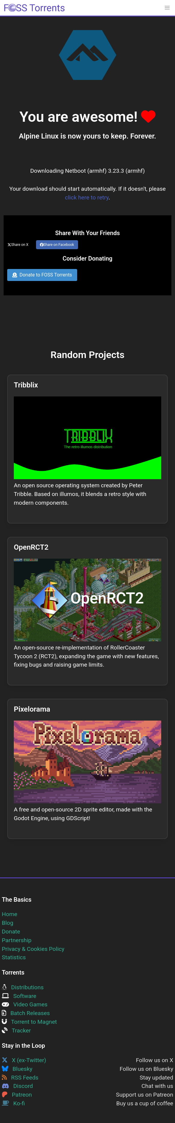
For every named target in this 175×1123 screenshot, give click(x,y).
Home (9, 914)
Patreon (17, 1094)
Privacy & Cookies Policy (33, 948)
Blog (7, 922)
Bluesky (17, 1068)
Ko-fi (13, 1103)
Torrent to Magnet (29, 1021)
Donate (11, 931)
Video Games (24, 1004)
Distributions (23, 987)
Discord (17, 1086)
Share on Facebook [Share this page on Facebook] (57, 245)
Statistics (14, 957)
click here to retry (86, 197)
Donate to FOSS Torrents (42, 275)
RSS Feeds (20, 1077)
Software (19, 996)
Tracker (16, 1030)
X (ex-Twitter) (24, 1060)
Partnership (17, 940)
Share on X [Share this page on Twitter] (18, 245)
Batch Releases (26, 1013)
